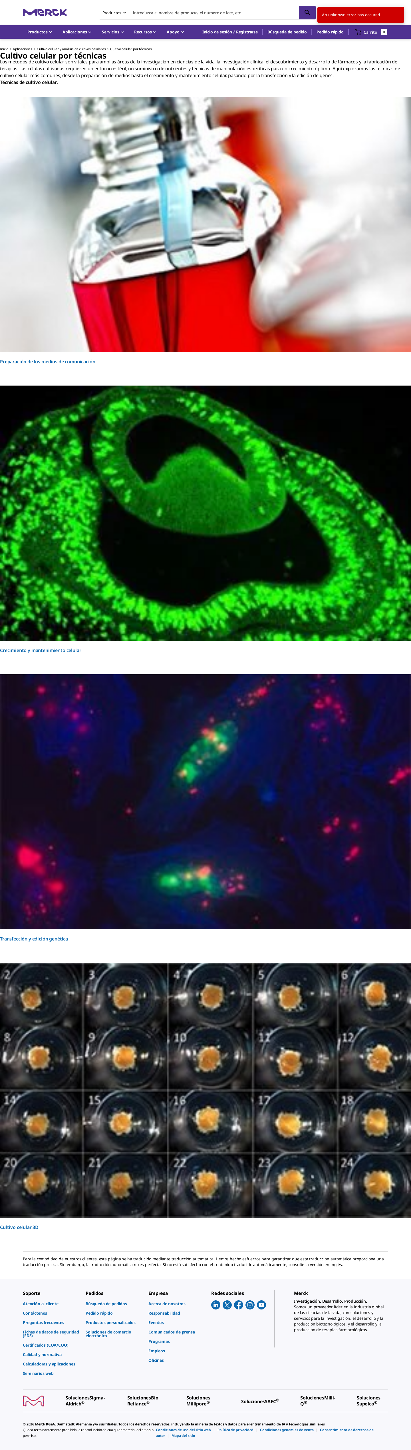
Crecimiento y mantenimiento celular (40, 650)
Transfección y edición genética (34, 939)
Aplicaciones (22, 49)
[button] (230, 32)
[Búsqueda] (307, 12)
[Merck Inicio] (45, 12)
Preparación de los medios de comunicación (47, 361)
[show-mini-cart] (371, 32)
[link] (51, 1303)
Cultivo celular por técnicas (131, 49)
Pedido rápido (330, 32)
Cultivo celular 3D (19, 1227)
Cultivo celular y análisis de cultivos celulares (71, 49)
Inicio (4, 49)
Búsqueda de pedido (287, 32)
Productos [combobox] (111, 12)
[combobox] (207, 12)
